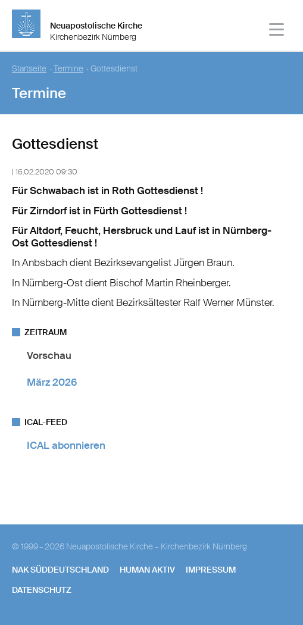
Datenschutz (41, 590)
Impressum (211, 569)
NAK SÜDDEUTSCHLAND (60, 569)
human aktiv (147, 569)
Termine (68, 69)
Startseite (29, 69)
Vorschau (49, 355)
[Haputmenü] (277, 31)
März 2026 (52, 382)
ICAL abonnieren (66, 445)
